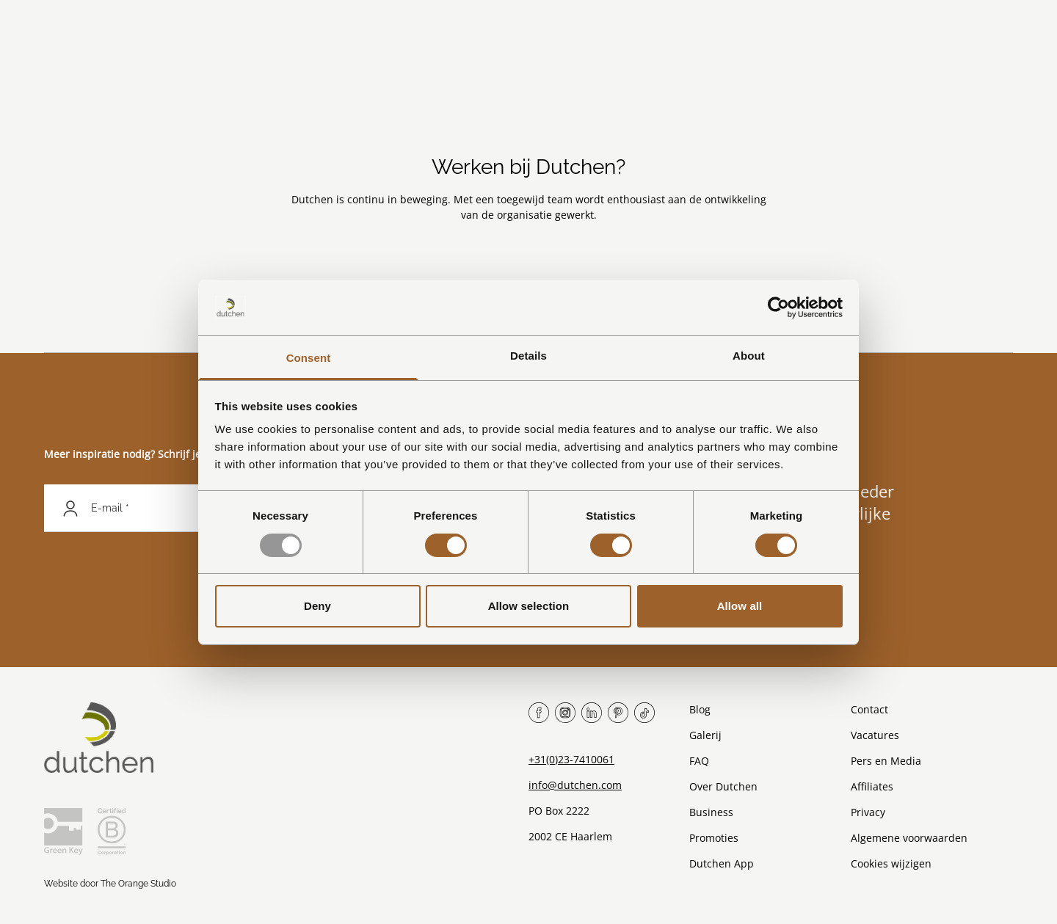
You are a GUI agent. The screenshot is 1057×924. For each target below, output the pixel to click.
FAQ (699, 761)
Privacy (868, 812)
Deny (317, 606)
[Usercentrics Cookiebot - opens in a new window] (778, 308)
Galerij (705, 735)
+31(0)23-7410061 (571, 759)
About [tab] (749, 355)
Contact (869, 709)
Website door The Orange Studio (110, 883)
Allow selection (529, 606)
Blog (700, 709)
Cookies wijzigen (891, 863)
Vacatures (875, 735)
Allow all (740, 606)
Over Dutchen (723, 786)
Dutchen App (721, 863)
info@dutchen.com (575, 785)
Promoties (713, 838)
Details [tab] (528, 355)
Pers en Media (886, 761)
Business (711, 812)
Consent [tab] (308, 358)
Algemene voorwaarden (909, 838)
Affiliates (872, 786)
